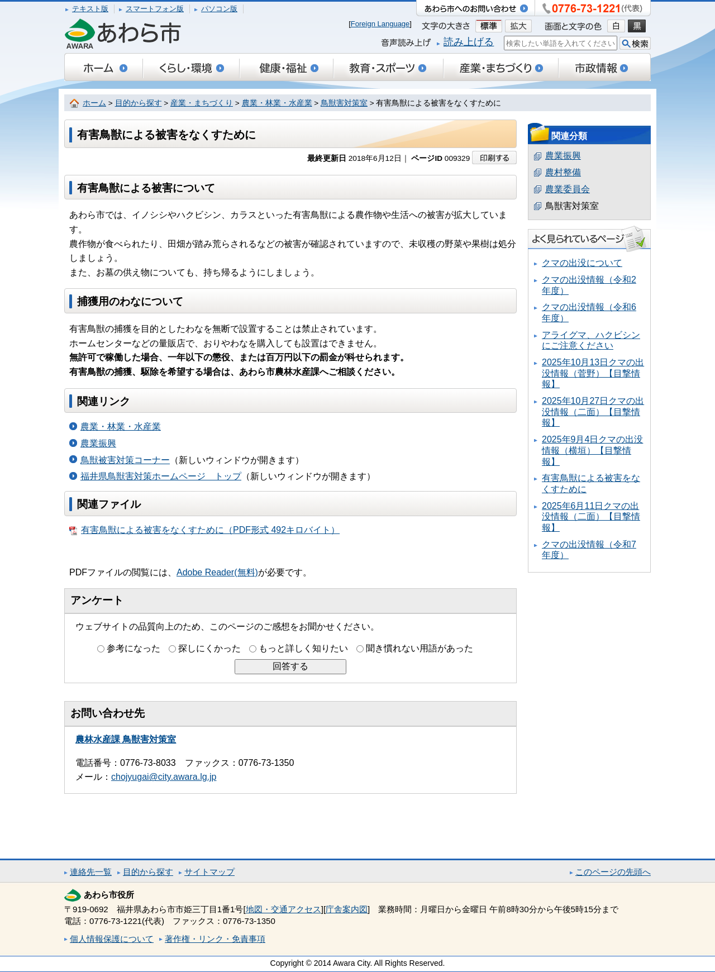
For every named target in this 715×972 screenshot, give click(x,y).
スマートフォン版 (155, 8)
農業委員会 (567, 189)
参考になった (133, 648)
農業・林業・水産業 (277, 103)
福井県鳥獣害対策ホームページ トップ (160, 476)
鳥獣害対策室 (344, 103)
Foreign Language (380, 24)
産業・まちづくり (201, 103)
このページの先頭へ (613, 871)
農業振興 (98, 443)
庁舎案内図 (347, 909)
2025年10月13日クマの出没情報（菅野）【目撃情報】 (593, 373)
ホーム (94, 103)
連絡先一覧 (91, 871)
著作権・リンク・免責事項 (215, 939)
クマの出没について (582, 263)
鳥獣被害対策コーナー (125, 460)
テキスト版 (90, 8)
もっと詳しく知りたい (303, 648)
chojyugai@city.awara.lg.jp (163, 777)
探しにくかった (209, 648)
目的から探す (138, 103)
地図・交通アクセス (283, 909)
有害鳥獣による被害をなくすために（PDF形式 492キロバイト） (204, 530)
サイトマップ (209, 871)
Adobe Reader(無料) (217, 572)
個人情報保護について (112, 939)
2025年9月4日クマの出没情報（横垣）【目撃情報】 (592, 450)
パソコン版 (219, 8)
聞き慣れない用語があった (419, 648)
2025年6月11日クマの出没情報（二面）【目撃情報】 (591, 516)
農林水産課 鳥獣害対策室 (125, 739)
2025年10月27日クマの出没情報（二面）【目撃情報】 (593, 411)
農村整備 (563, 172)
